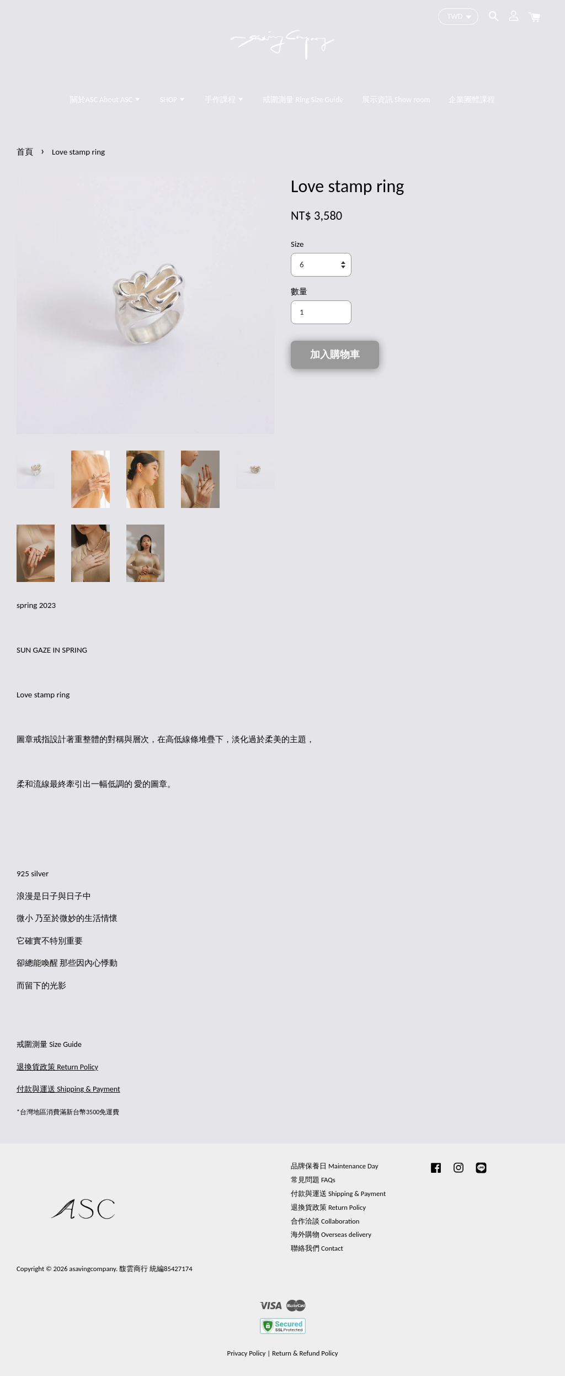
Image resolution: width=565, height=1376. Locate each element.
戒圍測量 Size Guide (49, 1044)
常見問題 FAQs (313, 1180)
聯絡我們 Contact (317, 1248)
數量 (299, 292)
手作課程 (224, 99)
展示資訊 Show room (396, 99)
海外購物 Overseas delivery (331, 1234)
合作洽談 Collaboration (325, 1221)
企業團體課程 (472, 99)
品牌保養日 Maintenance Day (334, 1166)
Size (297, 244)
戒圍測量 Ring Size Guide (303, 99)
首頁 (25, 152)
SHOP (173, 99)
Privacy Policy (246, 1353)
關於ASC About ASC (105, 99)
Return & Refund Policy (305, 1353)
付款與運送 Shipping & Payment (338, 1193)
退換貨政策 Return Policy (328, 1207)
